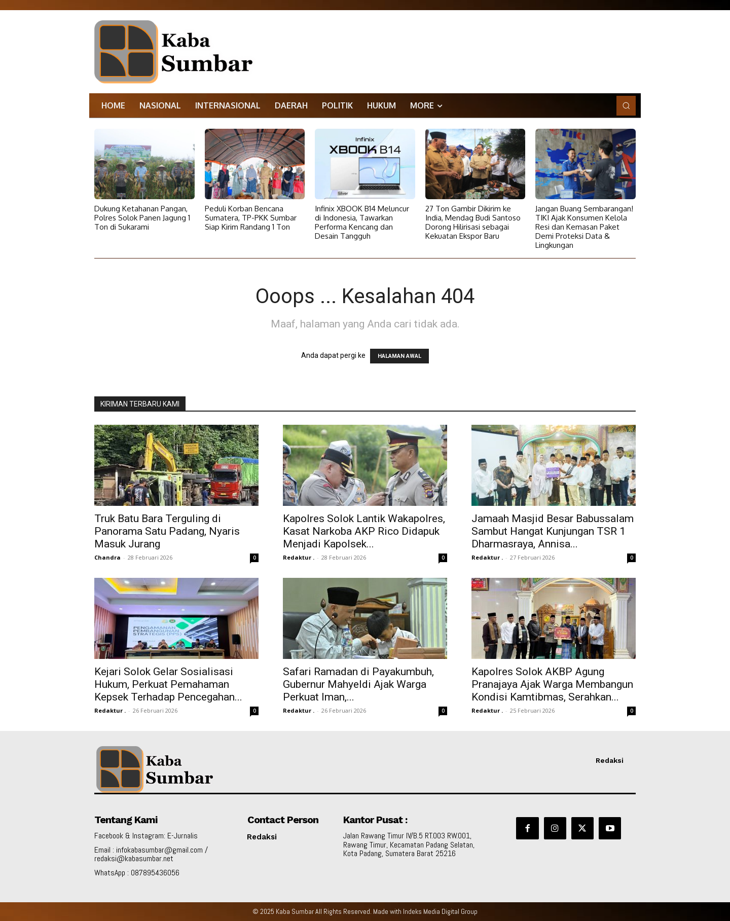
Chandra (107, 557)
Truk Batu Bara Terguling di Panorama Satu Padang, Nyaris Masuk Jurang (167, 531)
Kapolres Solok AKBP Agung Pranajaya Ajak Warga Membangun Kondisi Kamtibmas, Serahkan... (552, 684)
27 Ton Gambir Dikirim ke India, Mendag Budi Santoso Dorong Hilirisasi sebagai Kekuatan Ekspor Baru (473, 222)
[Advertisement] (467, 43)
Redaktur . (298, 557)
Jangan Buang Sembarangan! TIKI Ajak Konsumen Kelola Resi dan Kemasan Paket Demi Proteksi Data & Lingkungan (584, 227)
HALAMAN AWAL (399, 356)
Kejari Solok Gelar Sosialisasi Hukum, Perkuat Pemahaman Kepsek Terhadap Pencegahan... (168, 684)
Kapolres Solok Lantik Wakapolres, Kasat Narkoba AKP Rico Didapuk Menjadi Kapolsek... (364, 531)
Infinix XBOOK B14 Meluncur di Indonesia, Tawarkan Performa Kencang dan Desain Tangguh (362, 222)
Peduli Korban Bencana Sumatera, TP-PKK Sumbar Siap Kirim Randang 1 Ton (251, 218)
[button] (626, 105)
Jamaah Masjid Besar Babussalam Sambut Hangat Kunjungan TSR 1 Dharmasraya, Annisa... (552, 531)
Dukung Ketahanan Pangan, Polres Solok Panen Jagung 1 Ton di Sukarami (142, 218)
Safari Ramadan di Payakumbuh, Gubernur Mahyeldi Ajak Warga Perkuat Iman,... (358, 684)
